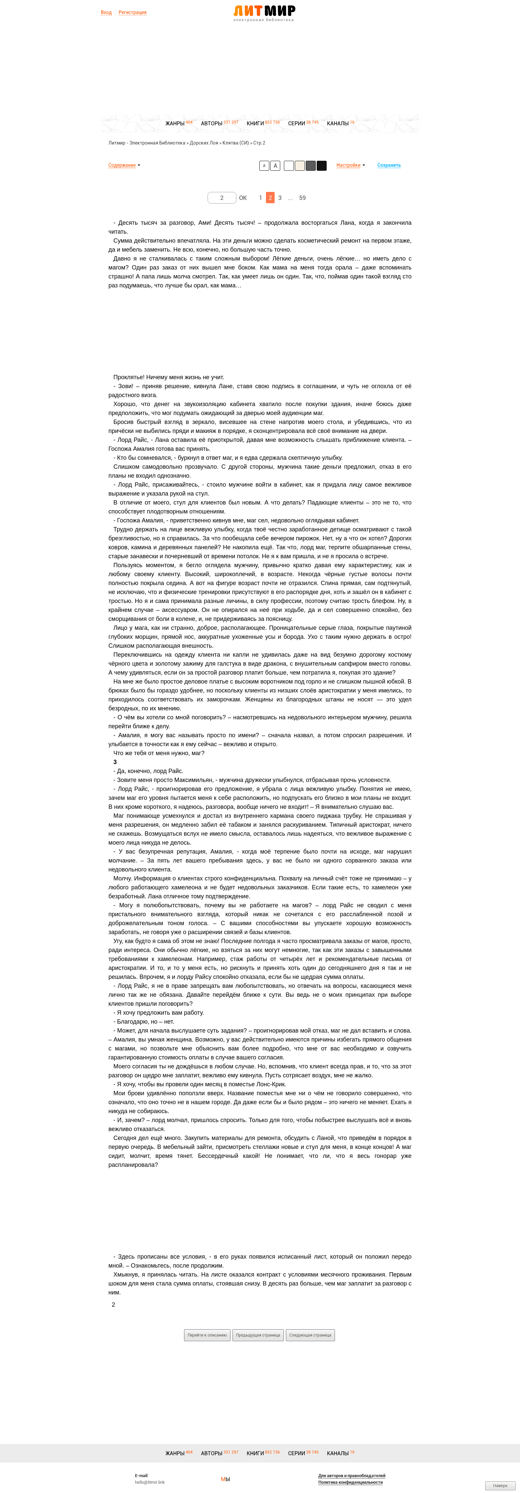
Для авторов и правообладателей (351, 1475)
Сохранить (389, 165)
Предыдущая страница (258, 1335)
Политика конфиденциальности (350, 1482)
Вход (106, 12)
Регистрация (133, 12)
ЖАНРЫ (175, 123)
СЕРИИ (296, 123)
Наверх (500, 1485)
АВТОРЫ (212, 123)
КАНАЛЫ (338, 123)
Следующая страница (310, 1335)
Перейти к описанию (207, 1335)
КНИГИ (255, 123)
